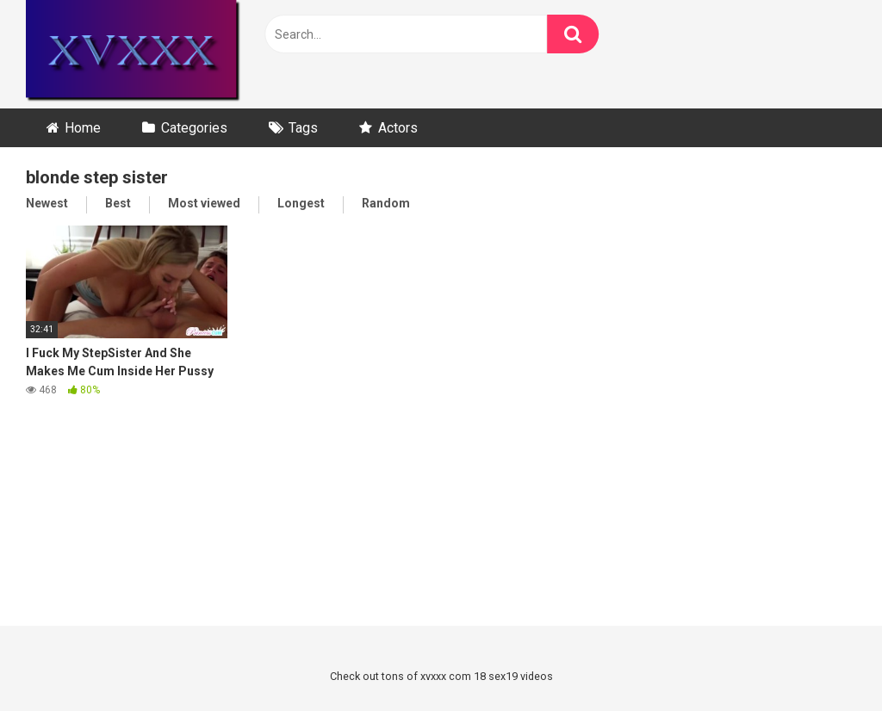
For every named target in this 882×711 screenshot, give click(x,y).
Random (386, 203)
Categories (194, 128)
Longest (301, 203)
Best (118, 203)
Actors (398, 128)
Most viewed (204, 203)
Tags (303, 128)
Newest (47, 203)
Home (83, 128)
